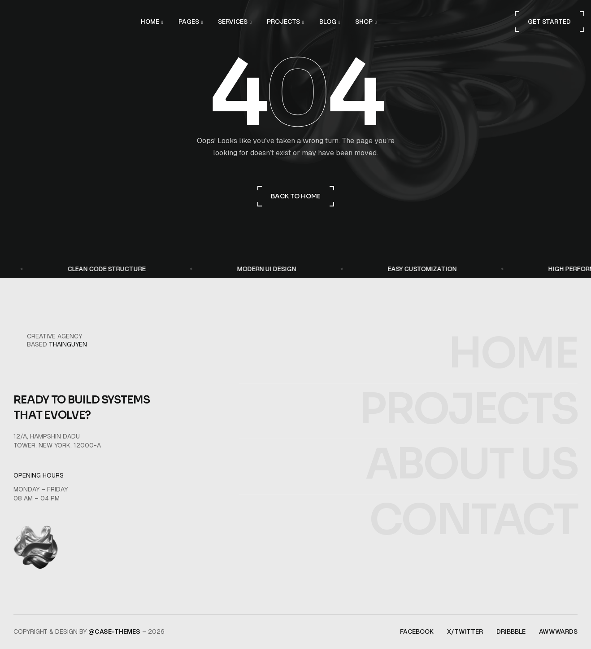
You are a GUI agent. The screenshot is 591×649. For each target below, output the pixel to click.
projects (468, 429)
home (513, 374)
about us (471, 485)
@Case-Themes (114, 631)
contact (473, 541)
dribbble (511, 631)
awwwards (558, 631)
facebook (417, 631)
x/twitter (465, 631)
